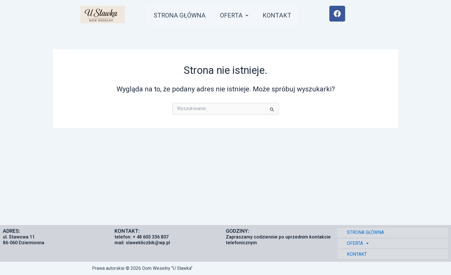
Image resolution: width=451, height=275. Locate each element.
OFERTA (237, 16)
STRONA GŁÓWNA (181, 16)
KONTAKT (280, 16)
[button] (237, 16)
